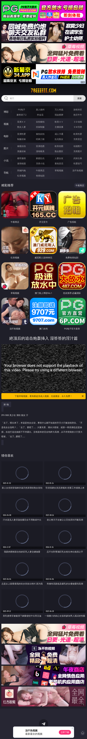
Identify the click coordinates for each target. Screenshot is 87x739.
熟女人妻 (21, 126)
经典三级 (40, 139)
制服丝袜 (21, 139)
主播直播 (59, 126)
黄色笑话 (59, 163)
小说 (6, 160)
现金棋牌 (59, 114)
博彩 (6, 111)
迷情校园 (21, 163)
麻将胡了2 (21, 114)
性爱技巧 (77, 163)
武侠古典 (77, 158)
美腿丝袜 (21, 151)
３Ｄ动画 (77, 121)
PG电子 (21, 109)
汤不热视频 (77, 170)
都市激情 (21, 158)
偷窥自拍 (21, 146)
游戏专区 (77, 109)
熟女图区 (59, 151)
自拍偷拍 (40, 121)
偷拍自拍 (40, 133)
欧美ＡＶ (59, 121)
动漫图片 (77, 146)
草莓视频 (59, 170)
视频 (6, 124)
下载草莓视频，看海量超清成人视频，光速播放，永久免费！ (49, 396)
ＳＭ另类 (77, 126)
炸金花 (40, 114)
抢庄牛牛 (77, 114)
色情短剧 (40, 175)
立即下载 (65, 732)
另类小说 (40, 163)
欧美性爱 (77, 133)
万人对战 (59, 109)
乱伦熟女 (59, 139)
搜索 (79, 98)
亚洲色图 (40, 146)
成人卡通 (59, 133)
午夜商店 (40, 170)
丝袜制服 (40, 126)
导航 (6, 172)
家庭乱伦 (40, 158)
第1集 (6, 404)
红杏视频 (21, 175)
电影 (6, 136)
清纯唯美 (40, 151)
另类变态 (77, 139)
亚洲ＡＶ (21, 121)
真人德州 (40, 109)
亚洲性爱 (21, 133)
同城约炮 (21, 170)
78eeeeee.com (43, 91)
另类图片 (77, 151)
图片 (6, 148)
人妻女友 (59, 158)
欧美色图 (59, 146)
